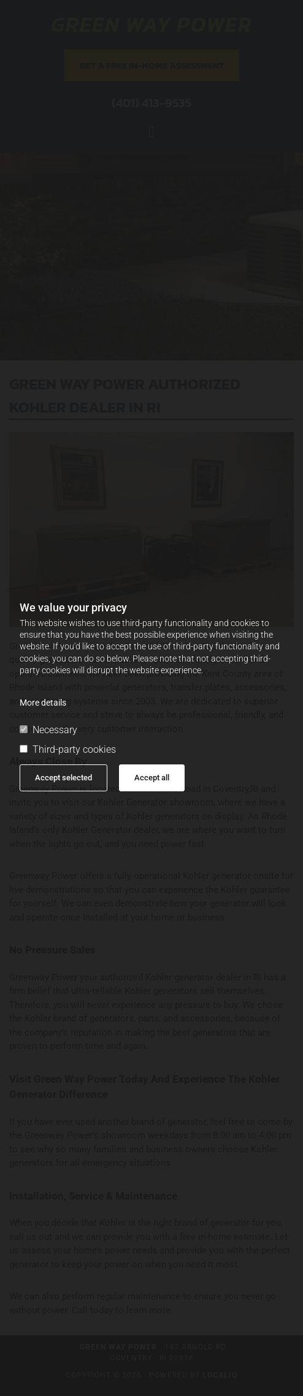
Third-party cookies (68, 750)
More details (43, 702)
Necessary (48, 730)
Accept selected (63, 777)
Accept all (151, 777)
